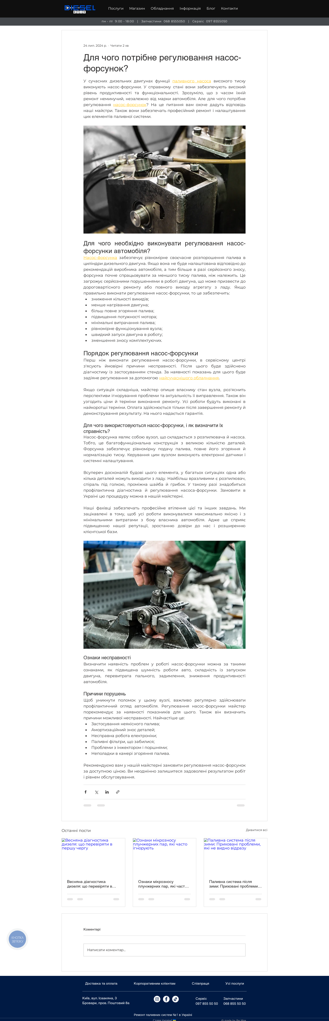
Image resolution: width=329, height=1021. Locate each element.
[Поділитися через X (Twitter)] (96, 792)
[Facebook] (166, 999)
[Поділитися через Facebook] (85, 792)
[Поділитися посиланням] (118, 792)
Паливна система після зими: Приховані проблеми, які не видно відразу (234, 883)
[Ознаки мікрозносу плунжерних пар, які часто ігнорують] (164, 856)
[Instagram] (157, 999)
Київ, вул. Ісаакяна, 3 (99, 998)
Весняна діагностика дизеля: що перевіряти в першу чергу (89, 883)
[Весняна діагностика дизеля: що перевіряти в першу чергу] (93, 856)
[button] (115, 8)
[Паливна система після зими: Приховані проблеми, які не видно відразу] (235, 856)
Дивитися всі (256, 830)
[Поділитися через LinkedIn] (107, 792)
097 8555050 (216, 21)
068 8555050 (174, 21)
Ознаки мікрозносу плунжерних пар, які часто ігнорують (162, 883)
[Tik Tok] (175, 999)
